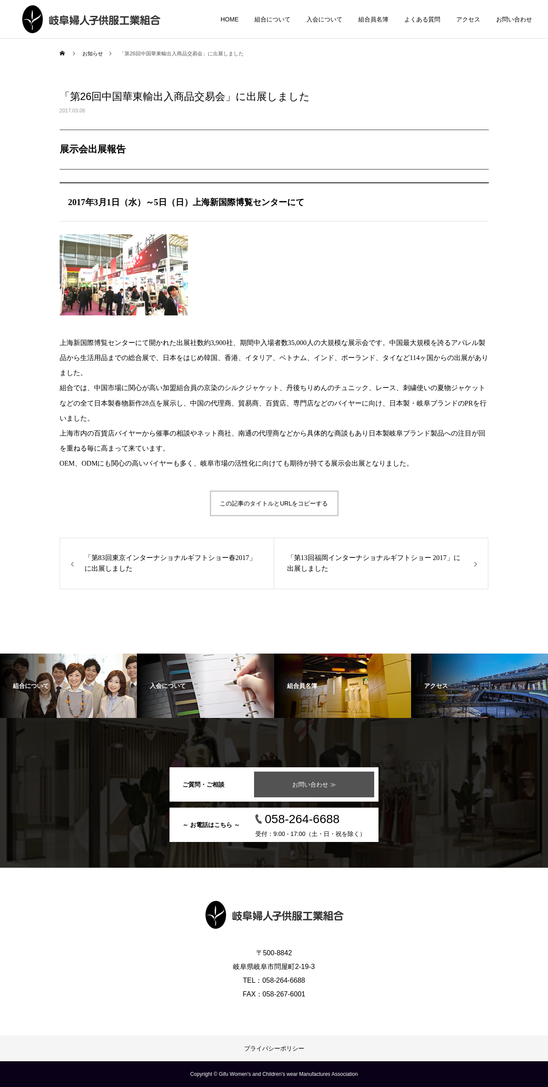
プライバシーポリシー (274, 1048)
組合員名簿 (373, 19)
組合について (272, 19)
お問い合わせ (514, 19)
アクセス (468, 19)
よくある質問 (422, 19)
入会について (324, 19)
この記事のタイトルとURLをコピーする (274, 503)
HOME (230, 19)
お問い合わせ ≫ (314, 784)
